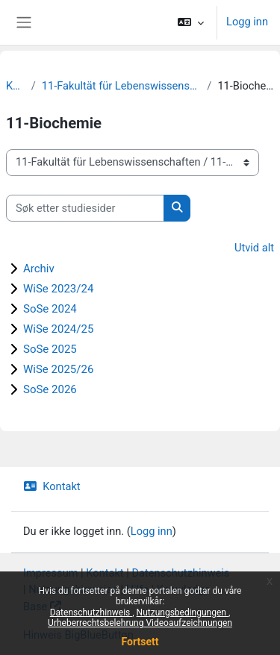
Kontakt (52, 486)
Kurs (15, 86)
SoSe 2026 (50, 389)
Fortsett (140, 642)
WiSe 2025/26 (58, 369)
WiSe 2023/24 (58, 288)
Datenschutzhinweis (91, 612)
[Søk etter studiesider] (85, 208)
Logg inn (247, 21)
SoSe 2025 (50, 349)
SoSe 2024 (50, 309)
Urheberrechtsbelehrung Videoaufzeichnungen (140, 623)
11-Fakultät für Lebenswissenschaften (122, 86)
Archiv (39, 268)
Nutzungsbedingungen (182, 612)
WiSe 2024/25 (58, 329)
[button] (191, 22)
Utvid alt (254, 247)
